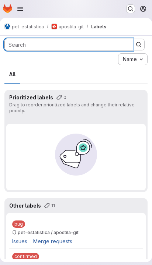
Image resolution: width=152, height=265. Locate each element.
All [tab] (12, 74)
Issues (19, 241)
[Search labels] (68, 44)
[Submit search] (139, 44)
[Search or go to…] (130, 8)
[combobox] (133, 59)
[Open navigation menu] (20, 9)
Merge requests (52, 241)
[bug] (18, 224)
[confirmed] (25, 256)
